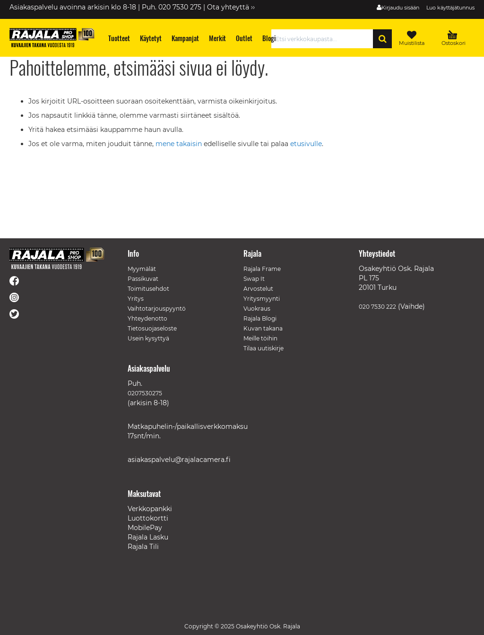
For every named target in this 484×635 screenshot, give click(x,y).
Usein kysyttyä (148, 338)
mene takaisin (180, 143)
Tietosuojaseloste (152, 328)
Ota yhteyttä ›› (231, 7)
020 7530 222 (377, 306)
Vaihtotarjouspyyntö (157, 308)
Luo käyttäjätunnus (450, 7)
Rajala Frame (262, 268)
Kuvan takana (263, 328)
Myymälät (142, 268)
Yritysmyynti (261, 298)
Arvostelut (258, 288)
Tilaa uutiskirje (263, 348)
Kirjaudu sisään (400, 7)
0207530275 (145, 393)
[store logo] (52, 37)
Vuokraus (256, 308)
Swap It (254, 278)
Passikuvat (143, 278)
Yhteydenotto (147, 318)
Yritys (136, 298)
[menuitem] (119, 38)
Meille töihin (260, 338)
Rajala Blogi (260, 318)
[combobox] (324, 38)
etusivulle (306, 143)
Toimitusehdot (148, 288)
